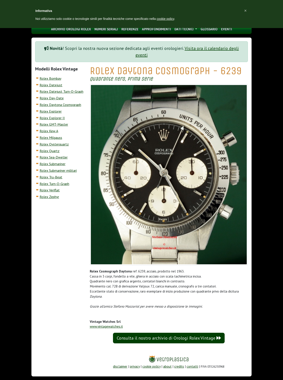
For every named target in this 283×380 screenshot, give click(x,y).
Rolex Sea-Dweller (54, 157)
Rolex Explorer (51, 111)
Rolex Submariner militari (58, 170)
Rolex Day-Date (52, 98)
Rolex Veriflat (50, 190)
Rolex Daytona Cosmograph (60, 104)
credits (179, 366)
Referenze (129, 29)
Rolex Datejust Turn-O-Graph (61, 91)
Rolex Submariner (52, 164)
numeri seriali (106, 29)
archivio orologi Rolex (71, 29)
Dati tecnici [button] (184, 29)
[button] (245, 10)
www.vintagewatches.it (106, 326)
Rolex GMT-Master (54, 124)
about (167, 366)
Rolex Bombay (50, 78)
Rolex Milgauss (51, 137)
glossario (209, 29)
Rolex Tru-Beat (51, 177)
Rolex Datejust (51, 85)
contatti (192, 366)
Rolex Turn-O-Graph (54, 183)
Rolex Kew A (49, 131)
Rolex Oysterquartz (54, 144)
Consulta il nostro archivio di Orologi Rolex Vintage (169, 338)
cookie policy (151, 366)
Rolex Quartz (49, 151)
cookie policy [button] (165, 19)
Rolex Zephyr (49, 197)
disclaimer (120, 366)
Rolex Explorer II (52, 118)
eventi (226, 29)
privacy (135, 366)
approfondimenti (156, 29)
